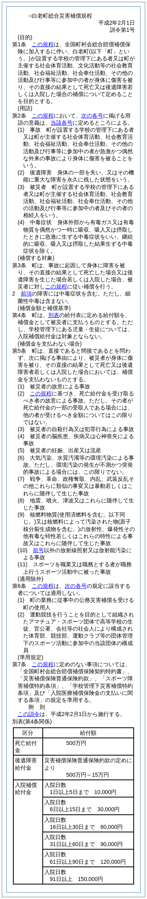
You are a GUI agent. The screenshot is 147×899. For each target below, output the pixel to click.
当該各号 (62, 123)
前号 (38, 550)
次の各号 (92, 115)
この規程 (43, 44)
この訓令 (29, 714)
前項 (26, 293)
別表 (53, 315)
